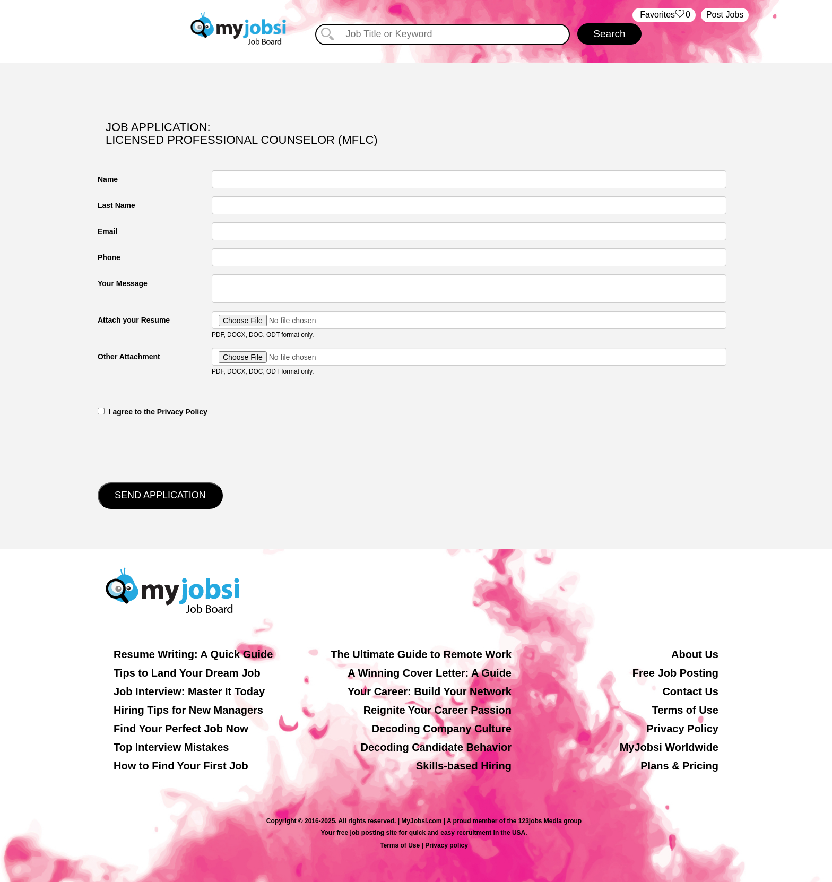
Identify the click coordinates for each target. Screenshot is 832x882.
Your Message (123, 283)
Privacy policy (446, 845)
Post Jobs (724, 14)
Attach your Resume (134, 320)
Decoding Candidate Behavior (436, 747)
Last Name (116, 205)
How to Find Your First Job (181, 766)
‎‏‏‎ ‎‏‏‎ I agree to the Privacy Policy (152, 412)
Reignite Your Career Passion (437, 710)
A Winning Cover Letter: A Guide (430, 673)
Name (108, 179)
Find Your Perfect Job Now (181, 728)
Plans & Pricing (679, 766)
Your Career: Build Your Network (430, 691)
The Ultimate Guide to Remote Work (421, 654)
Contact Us (690, 691)
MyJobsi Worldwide (669, 747)
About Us (694, 654)
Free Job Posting (675, 673)
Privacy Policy (682, 728)
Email (107, 231)
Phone (109, 257)
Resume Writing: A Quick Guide (193, 654)
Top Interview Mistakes (171, 747)
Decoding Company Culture (442, 728)
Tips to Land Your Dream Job (187, 673)
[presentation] (178, 448)
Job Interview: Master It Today (189, 691)
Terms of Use (685, 710)
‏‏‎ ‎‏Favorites (664, 15)
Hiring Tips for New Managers (188, 710)
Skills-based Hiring (464, 766)
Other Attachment (129, 356)
